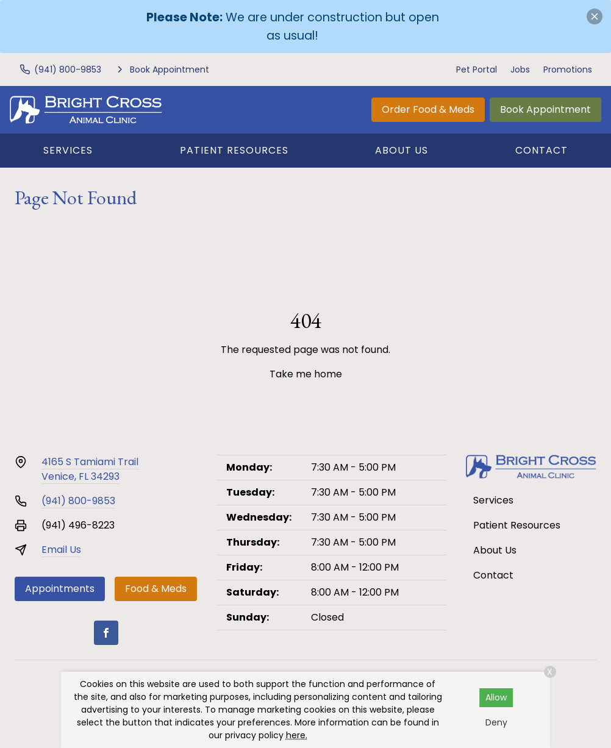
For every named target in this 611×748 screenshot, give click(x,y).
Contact (541, 150)
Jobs (520, 69)
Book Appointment (545, 109)
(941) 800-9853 (78, 501)
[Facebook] (106, 633)
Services (68, 150)
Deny (496, 722)
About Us (401, 150)
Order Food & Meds (428, 109)
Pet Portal (476, 69)
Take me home (306, 374)
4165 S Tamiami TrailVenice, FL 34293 (89, 469)
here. (296, 735)
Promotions (567, 69)
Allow (496, 697)
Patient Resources (234, 150)
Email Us (61, 550)
